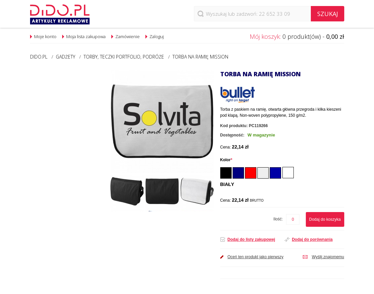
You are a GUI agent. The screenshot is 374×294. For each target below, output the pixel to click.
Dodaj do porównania (312, 239)
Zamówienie (127, 36)
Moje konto (45, 36)
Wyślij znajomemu (328, 257)
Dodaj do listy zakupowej (251, 239)
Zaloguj (156, 36)
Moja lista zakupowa (86, 36)
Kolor (226, 160)
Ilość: (278, 219)
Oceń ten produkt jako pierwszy (255, 257)
